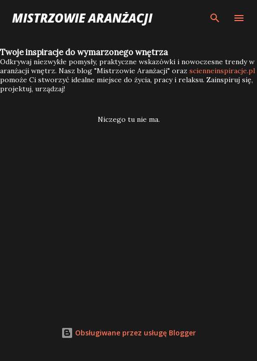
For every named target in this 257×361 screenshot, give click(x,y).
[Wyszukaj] (215, 18)
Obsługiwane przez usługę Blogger (128, 332)
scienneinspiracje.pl (222, 70)
